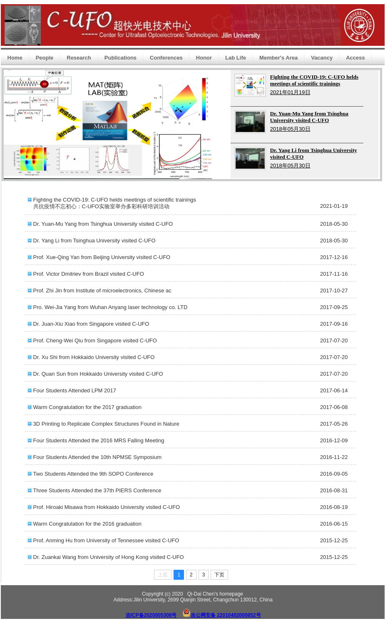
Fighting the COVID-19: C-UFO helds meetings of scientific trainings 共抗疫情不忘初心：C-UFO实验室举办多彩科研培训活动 (114, 203)
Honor (204, 58)
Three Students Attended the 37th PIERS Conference (97, 490)
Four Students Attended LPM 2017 (74, 390)
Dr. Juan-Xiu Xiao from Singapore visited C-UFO (91, 324)
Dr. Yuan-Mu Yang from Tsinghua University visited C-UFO (103, 224)
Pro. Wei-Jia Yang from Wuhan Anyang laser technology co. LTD (110, 307)
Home (14, 58)
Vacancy (322, 58)
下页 (219, 575)
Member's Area (278, 58)
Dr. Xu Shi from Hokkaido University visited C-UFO (94, 357)
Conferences (166, 58)
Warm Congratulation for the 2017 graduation (87, 407)
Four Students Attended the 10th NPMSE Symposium (97, 457)
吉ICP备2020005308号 (151, 615)
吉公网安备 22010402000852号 (226, 615)
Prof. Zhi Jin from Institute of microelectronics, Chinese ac (102, 290)
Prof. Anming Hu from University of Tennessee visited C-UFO (106, 540)
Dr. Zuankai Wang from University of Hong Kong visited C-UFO (108, 557)
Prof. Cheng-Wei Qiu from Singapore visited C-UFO (95, 340)
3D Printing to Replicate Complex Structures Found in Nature (106, 424)
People (45, 58)
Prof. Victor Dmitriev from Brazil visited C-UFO (88, 274)
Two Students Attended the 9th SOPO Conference (93, 474)
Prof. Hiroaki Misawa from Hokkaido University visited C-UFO (106, 507)
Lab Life (235, 58)
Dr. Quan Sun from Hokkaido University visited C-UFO (98, 374)
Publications (120, 58)
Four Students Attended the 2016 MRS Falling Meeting (98, 440)
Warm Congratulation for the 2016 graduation (87, 524)
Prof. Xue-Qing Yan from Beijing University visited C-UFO (102, 257)
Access (355, 58)
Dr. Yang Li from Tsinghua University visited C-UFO (94, 240)
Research (79, 58)
